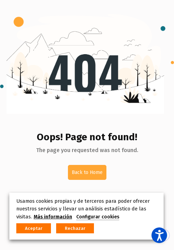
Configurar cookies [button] (97, 217)
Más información (53, 217)
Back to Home (87, 172)
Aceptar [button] (33, 228)
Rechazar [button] (75, 228)
